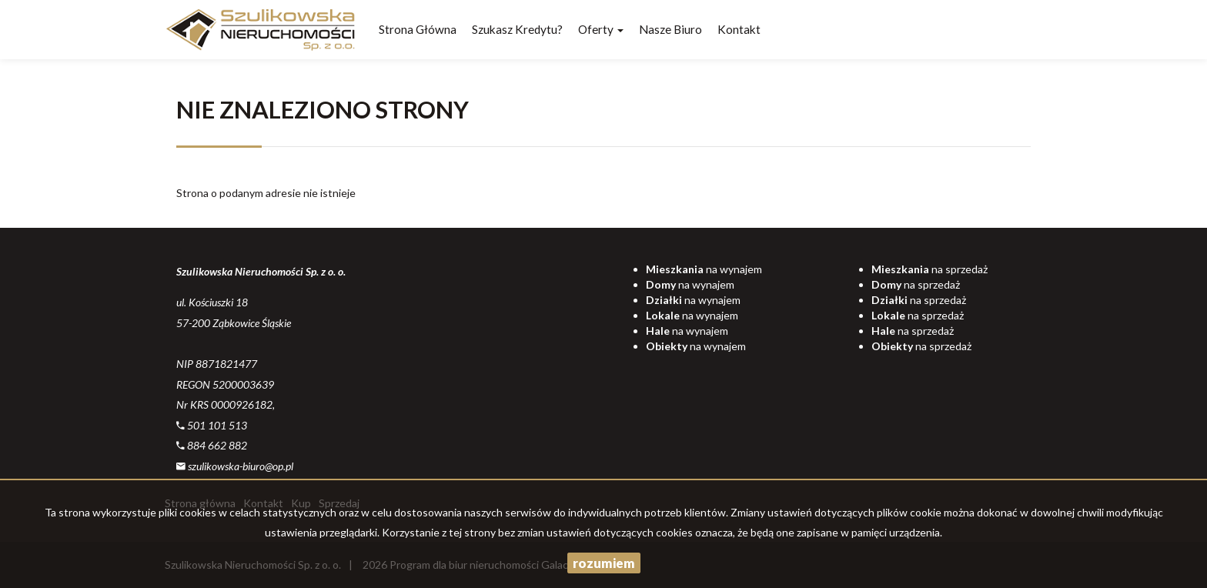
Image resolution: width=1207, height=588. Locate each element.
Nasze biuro (670, 29)
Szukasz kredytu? (517, 29)
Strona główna (417, 29)
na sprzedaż (929, 269)
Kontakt (739, 29)
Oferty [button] (601, 29)
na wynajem (704, 269)
